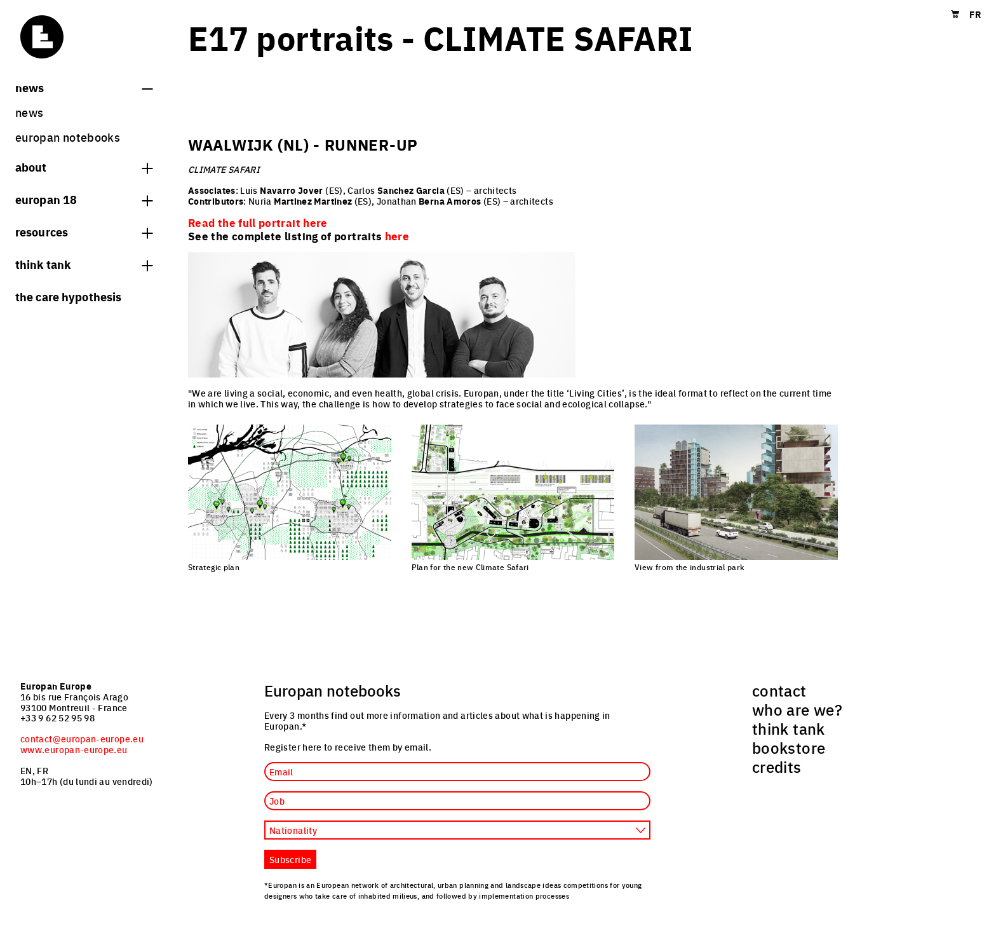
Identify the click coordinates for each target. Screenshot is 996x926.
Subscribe (290, 859)
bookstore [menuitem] (788, 747)
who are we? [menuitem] (797, 709)
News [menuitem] (29, 112)
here (397, 235)
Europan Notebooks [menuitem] (67, 137)
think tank (83, 263)
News (83, 87)
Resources (83, 231)
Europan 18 (83, 199)
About (83, 166)
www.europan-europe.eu (74, 749)
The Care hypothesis (68, 296)
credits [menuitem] (777, 766)
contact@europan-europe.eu (82, 738)
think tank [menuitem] (788, 728)
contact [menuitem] (779, 690)
